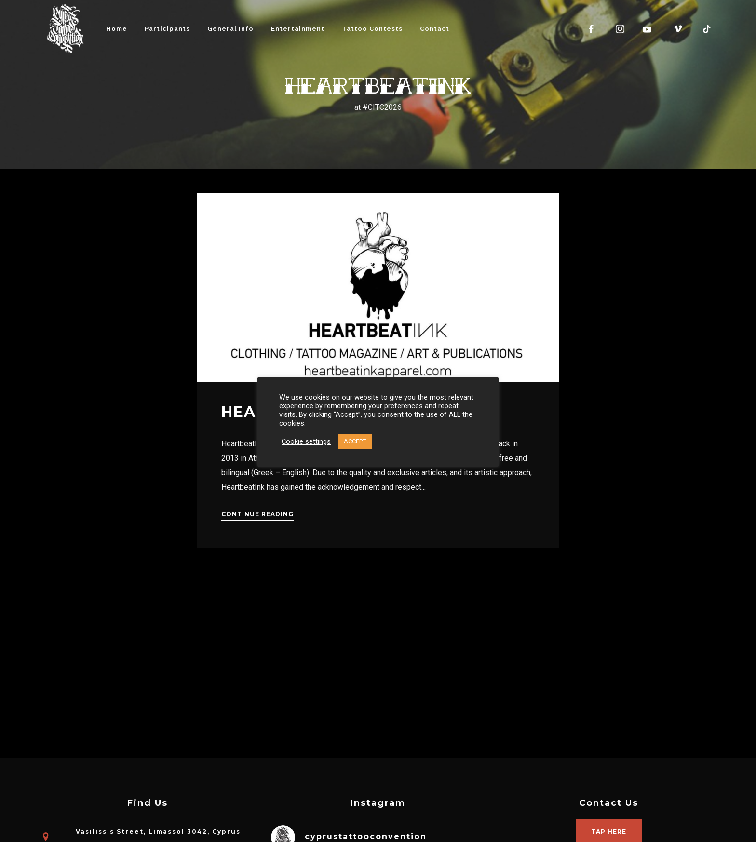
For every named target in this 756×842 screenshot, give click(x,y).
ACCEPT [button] (355, 441)
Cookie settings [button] (306, 441)
